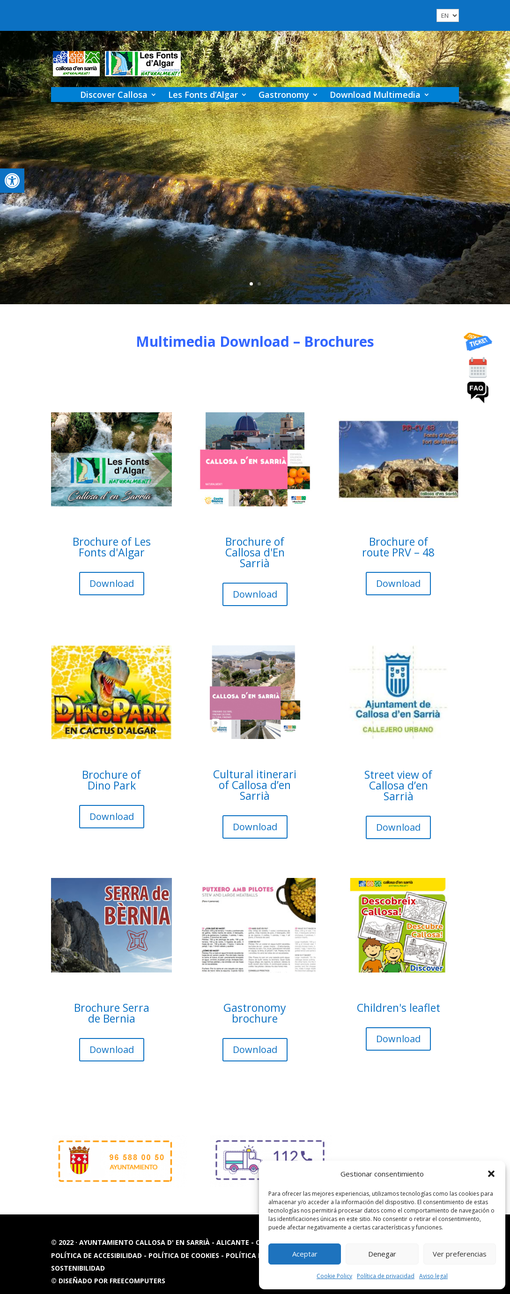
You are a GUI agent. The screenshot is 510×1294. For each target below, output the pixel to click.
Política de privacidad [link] (385, 1276)
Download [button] (103, 586)
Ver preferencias (460, 1253)
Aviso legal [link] (433, 1276)
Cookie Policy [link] (334, 1276)
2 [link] (259, 283)
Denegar (382, 1253)
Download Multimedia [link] (375, 94)
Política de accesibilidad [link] (97, 1255)
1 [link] (251, 283)
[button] (491, 1173)
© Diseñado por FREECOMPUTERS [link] (108, 1280)
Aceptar (305, 1253)
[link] (12, 180)
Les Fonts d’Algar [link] (203, 94)
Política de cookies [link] (184, 1255)
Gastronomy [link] (284, 94)
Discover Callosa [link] (114, 94)
